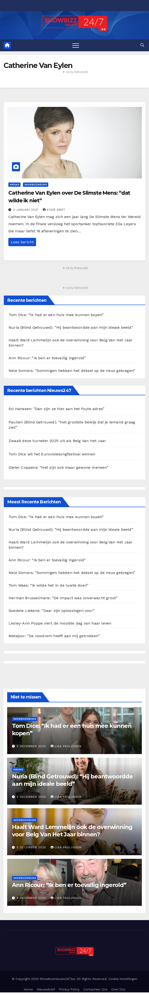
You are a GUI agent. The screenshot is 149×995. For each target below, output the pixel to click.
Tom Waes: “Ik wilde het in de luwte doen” (48, 585)
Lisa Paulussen (66, 746)
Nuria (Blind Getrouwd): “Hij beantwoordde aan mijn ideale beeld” (71, 327)
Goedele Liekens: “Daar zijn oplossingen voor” (52, 610)
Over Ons (118, 989)
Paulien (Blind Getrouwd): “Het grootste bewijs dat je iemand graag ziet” (72, 425)
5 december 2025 (32, 746)
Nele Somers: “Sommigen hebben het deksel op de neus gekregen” (72, 370)
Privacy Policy (69, 989)
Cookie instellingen (122, 979)
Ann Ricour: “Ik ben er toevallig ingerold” (47, 358)
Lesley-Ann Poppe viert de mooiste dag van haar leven (60, 623)
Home (28, 989)
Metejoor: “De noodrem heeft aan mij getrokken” (54, 636)
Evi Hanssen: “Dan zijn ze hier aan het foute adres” (56, 408)
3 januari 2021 (26, 209)
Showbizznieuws (35, 184)
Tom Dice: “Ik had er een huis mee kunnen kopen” (56, 315)
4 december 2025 (32, 898)
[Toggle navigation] (75, 45)
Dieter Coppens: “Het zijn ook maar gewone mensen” (58, 467)
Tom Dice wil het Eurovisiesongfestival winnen (52, 454)
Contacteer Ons (95, 989)
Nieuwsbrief (46, 989)
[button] (142, 45)
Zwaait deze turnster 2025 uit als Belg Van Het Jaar (57, 440)
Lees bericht (22, 242)
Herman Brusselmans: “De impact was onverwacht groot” (63, 598)
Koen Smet (54, 209)
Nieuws (14, 184)
